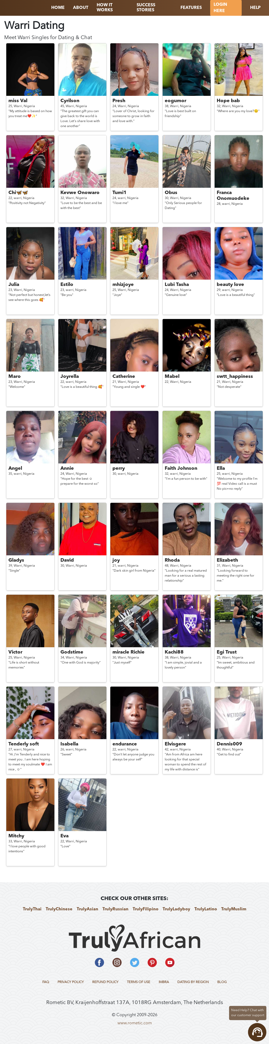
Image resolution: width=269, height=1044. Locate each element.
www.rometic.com (134, 1023)
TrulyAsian (87, 909)
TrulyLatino (205, 909)
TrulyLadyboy (176, 909)
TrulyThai (32, 909)
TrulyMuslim (233, 909)
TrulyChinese (59, 909)
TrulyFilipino (145, 909)
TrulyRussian (115, 909)
